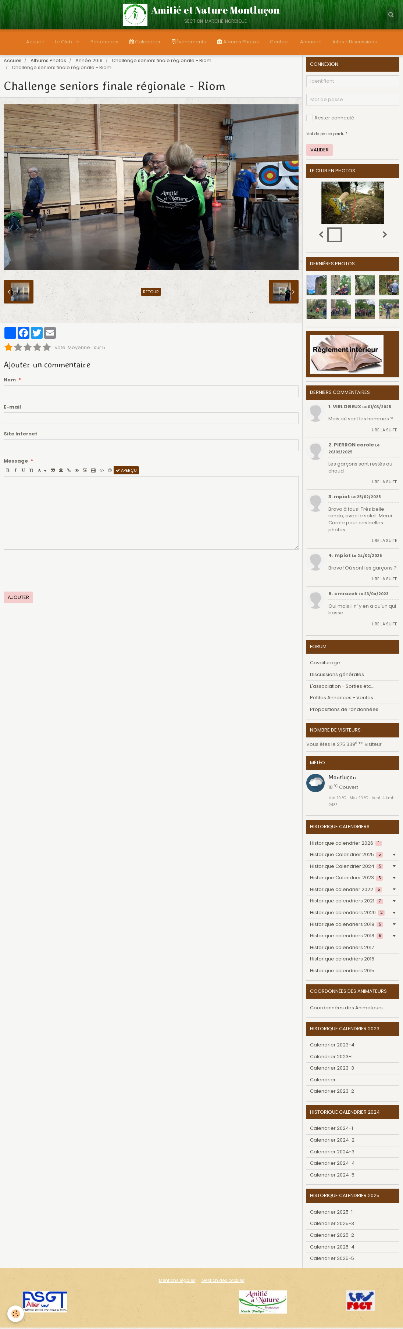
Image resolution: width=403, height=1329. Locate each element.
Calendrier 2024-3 (332, 1153)
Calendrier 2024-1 (331, 1129)
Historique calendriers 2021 (346, 902)
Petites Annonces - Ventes (341, 699)
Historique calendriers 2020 (347, 913)
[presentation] (59, 572)
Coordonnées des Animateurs (346, 1009)
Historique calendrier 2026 (346, 844)
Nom (10, 381)
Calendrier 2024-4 (332, 1164)
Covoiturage (325, 664)
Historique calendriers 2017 (342, 948)
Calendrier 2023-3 (332, 1069)
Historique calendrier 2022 (346, 890)
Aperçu (126, 472)
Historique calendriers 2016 (342, 960)
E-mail (12, 408)
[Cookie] (15, 1313)
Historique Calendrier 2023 (346, 879)
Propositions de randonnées (344, 710)
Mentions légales (177, 1282)
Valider (319, 151)
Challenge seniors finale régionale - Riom (161, 61)
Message (16, 462)
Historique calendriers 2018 (346, 937)
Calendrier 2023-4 (332, 1046)
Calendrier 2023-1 (331, 1058)
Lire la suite (384, 431)
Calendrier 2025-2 (332, 1236)
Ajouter (18, 598)
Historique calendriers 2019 (346, 925)
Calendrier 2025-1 (331, 1213)
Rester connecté (330, 119)
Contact (279, 41)
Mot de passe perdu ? (326, 135)
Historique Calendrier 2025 (346, 855)
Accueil (35, 41)
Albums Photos (238, 41)
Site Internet (21, 435)
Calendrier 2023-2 (332, 1092)
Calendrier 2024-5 (332, 1176)
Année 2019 (89, 61)
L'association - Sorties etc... (342, 687)
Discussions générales (337, 675)
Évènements (189, 41)
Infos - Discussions (355, 41)
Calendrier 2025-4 (332, 1248)
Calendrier (145, 41)
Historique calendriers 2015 (342, 972)
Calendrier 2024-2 (332, 1141)
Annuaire (311, 41)
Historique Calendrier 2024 (346, 867)
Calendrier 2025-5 (332, 1259)
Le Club (64, 41)
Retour (151, 293)
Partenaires (104, 41)
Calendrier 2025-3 (332, 1224)
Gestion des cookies (223, 1282)
